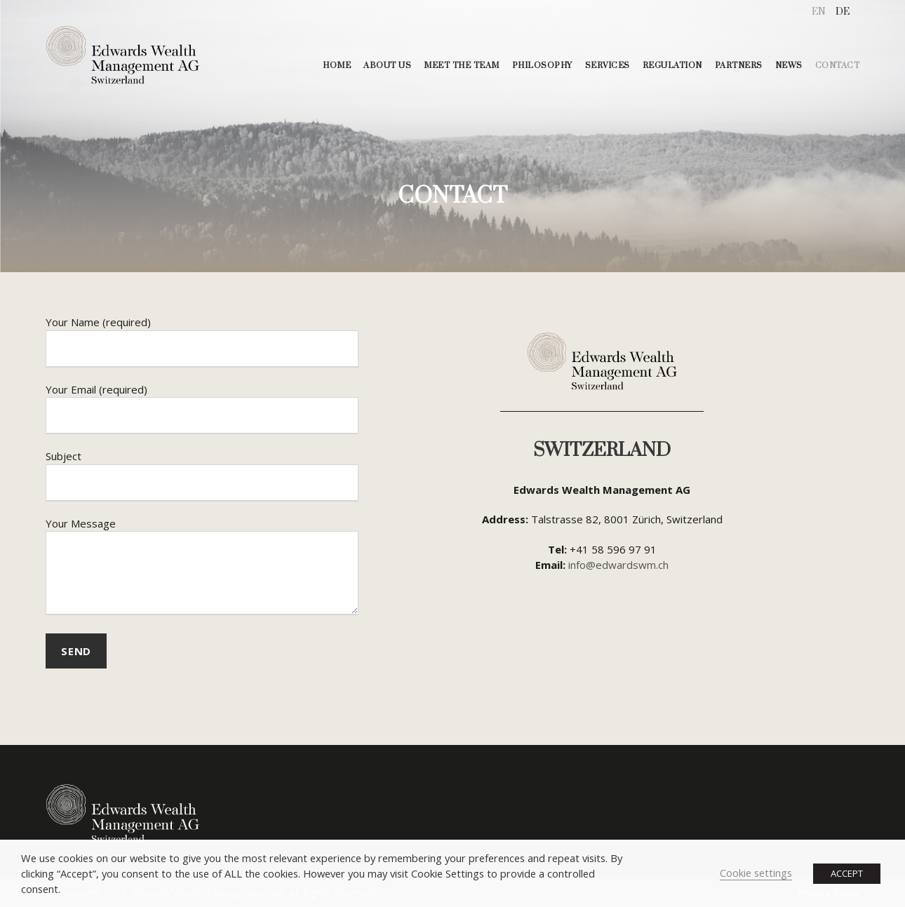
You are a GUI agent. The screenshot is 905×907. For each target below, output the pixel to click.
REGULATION (672, 65)
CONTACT (837, 65)
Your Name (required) (202, 341)
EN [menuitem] (819, 12)
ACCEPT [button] (847, 873)
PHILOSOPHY (542, 65)
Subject (202, 475)
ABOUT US (387, 65)
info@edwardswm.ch (618, 565)
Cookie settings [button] (756, 873)
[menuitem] (819, 12)
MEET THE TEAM (462, 65)
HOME (337, 65)
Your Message (202, 567)
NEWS (789, 65)
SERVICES (607, 65)
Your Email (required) (202, 408)
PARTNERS (739, 65)
